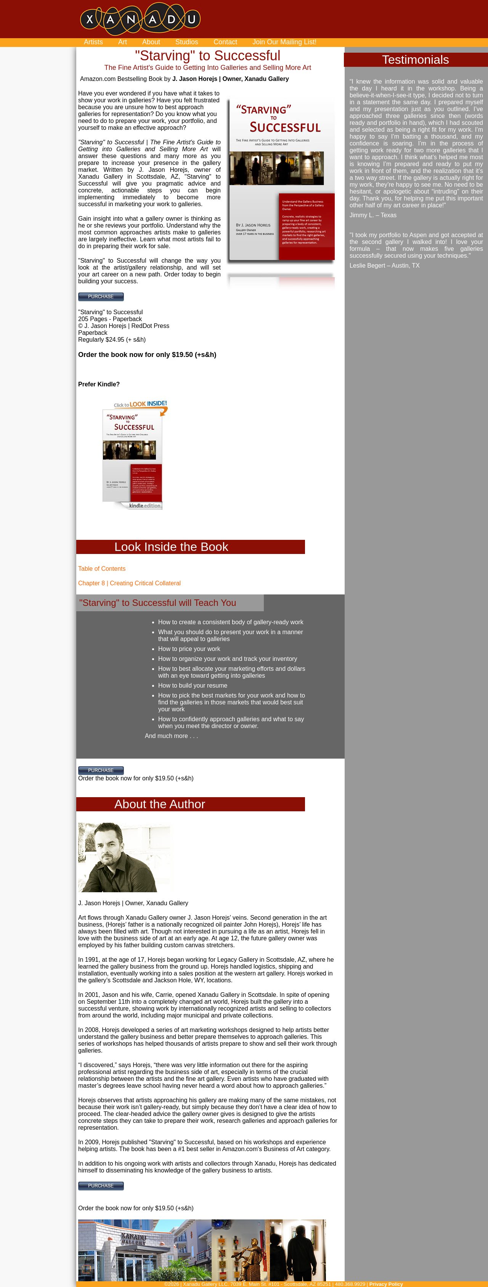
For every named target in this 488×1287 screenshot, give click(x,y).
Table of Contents (102, 568)
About (151, 42)
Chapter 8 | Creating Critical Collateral (129, 583)
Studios (186, 42)
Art (122, 42)
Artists (93, 42)
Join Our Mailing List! (284, 42)
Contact (225, 42)
